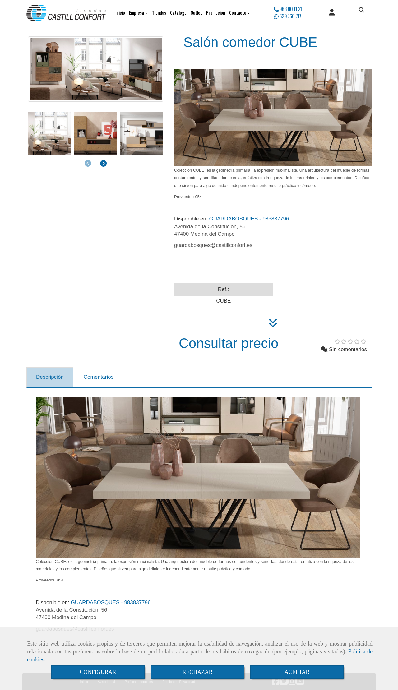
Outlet (196, 12)
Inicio (120, 12)
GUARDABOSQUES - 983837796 (231, 219)
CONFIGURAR (98, 672)
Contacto (239, 12)
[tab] (49, 377)
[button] (332, 13)
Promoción (215, 12)
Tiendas (159, 12)
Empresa (138, 12)
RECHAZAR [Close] (197, 672)
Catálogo (178, 12)
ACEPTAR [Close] (297, 672)
